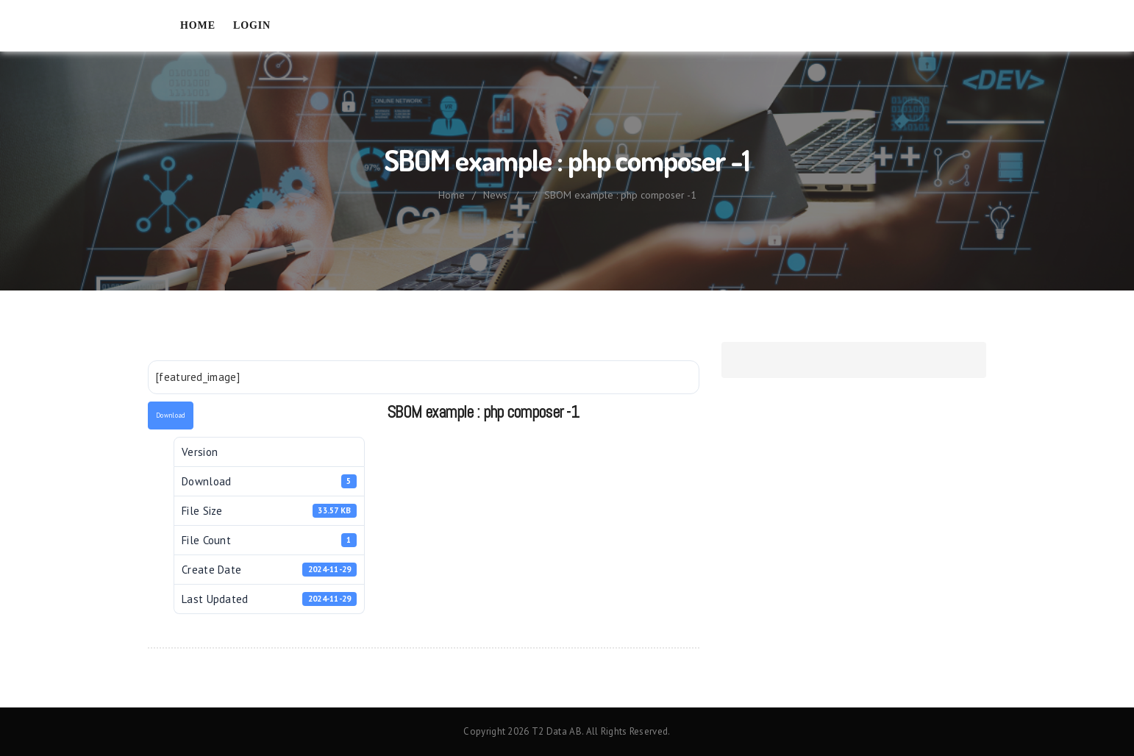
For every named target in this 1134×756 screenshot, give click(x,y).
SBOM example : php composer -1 (620, 195)
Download (170, 415)
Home (197, 25)
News (495, 195)
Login (252, 25)
